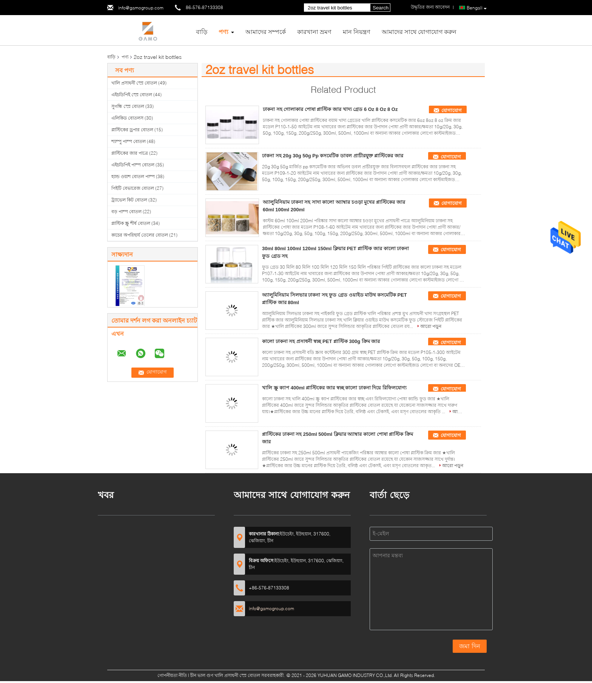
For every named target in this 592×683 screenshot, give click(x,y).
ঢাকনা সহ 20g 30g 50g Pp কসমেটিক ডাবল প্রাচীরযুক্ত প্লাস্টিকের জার (332, 155)
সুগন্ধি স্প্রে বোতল (127, 106)
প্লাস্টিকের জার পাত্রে (129, 153)
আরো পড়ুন (430, 326)
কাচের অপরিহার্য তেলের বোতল (139, 235)
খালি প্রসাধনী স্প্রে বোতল (134, 83)
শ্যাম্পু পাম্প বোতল (128, 141)
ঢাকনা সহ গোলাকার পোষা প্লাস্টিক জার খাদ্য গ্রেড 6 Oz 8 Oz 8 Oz (330, 109)
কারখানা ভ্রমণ (314, 31)
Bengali (477, 8)
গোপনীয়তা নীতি (172, 675)
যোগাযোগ (451, 110)
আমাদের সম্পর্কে (265, 31)
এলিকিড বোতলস (127, 118)
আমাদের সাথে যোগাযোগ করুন (419, 31)
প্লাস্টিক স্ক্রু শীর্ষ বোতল (130, 223)
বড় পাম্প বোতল (126, 211)
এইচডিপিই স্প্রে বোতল (131, 94)
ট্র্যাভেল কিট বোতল (129, 200)
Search (380, 8)
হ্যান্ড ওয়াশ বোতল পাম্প (133, 176)
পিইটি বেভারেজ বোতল (132, 188)
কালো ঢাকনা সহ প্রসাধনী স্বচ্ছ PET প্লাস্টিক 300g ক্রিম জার (321, 341)
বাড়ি (201, 31)
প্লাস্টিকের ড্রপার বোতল (132, 129)
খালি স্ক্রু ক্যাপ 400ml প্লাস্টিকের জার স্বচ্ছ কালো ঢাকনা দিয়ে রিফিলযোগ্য (334, 388)
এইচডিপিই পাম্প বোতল (132, 165)
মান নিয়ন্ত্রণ (356, 31)
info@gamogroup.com (140, 8)
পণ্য (223, 31)
